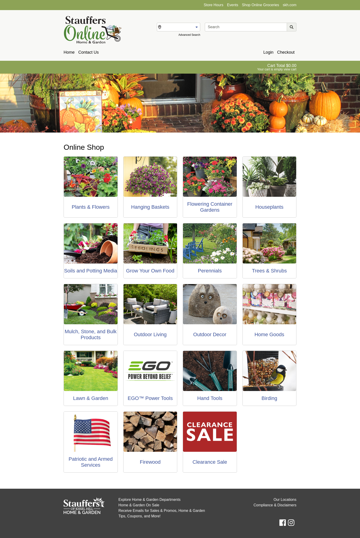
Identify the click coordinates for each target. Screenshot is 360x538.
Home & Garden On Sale (138, 505)
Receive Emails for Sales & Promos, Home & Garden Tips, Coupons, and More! (161, 513)
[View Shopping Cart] (276, 67)
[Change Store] (178, 27)
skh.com (289, 5)
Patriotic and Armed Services (91, 462)
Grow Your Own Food (150, 271)
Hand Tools (209, 398)
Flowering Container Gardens (209, 207)
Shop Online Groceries (260, 5)
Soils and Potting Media (90, 271)
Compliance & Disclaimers (274, 505)
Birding (269, 398)
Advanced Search (189, 34)
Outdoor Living (150, 334)
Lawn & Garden (90, 398)
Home (69, 52)
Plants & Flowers (91, 207)
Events (232, 5)
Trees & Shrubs (269, 271)
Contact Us (88, 52)
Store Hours (213, 5)
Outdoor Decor (209, 334)
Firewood (150, 462)
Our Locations (284, 500)
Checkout (286, 52)
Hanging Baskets (150, 207)
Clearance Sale (210, 462)
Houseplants (269, 207)
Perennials (210, 271)
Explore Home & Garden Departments (149, 500)
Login (268, 52)
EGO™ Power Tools (150, 398)
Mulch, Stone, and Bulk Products (91, 334)
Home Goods (269, 334)
